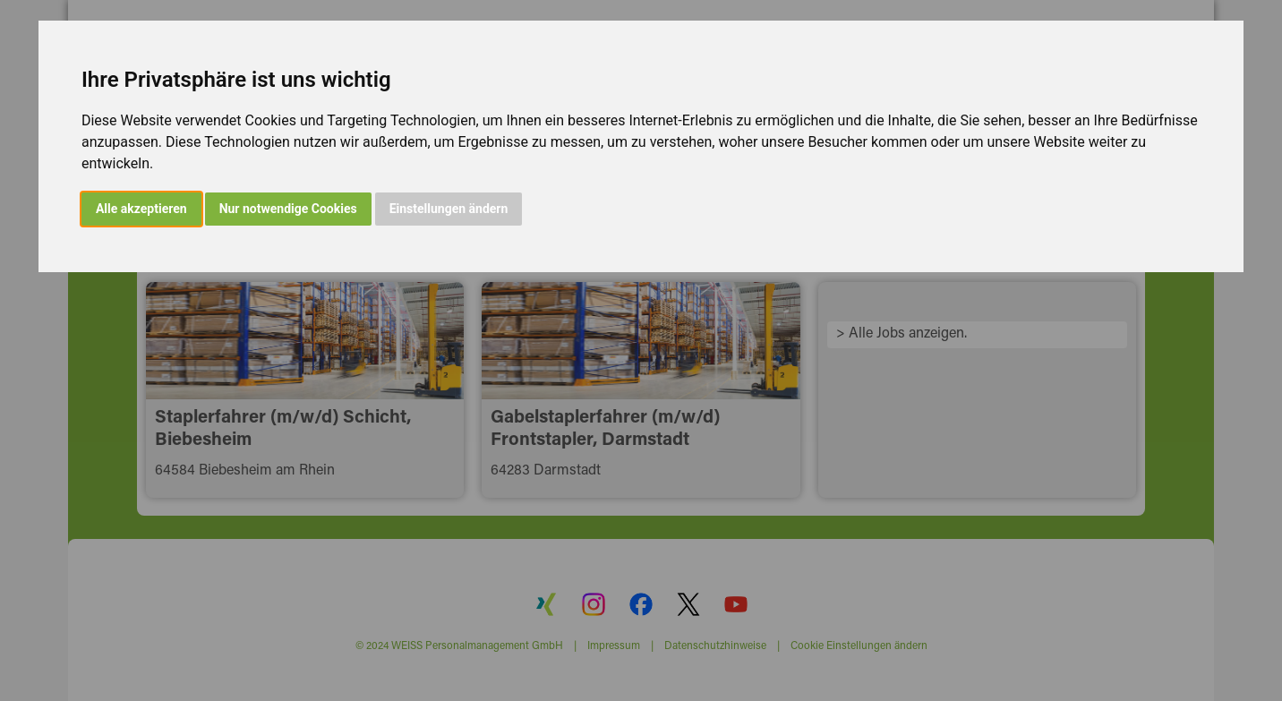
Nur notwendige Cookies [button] (288, 208)
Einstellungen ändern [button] (449, 208)
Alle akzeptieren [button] (141, 208)
